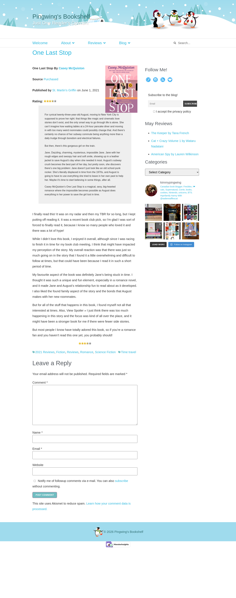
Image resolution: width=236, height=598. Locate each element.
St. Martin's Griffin (64, 90)
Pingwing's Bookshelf (61, 16)
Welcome (40, 43)
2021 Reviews (45, 352)
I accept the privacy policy (172, 111)
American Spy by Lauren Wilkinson (175, 154)
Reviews (97, 43)
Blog (124, 43)
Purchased (51, 79)
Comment (40, 382)
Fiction (60, 352)
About (68, 43)
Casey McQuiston (71, 68)
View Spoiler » (76, 310)
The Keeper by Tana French (170, 133)
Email (37, 448)
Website (37, 464)
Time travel (128, 352)
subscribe (121, 481)
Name (37, 432)
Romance (86, 352)
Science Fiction (105, 352)
